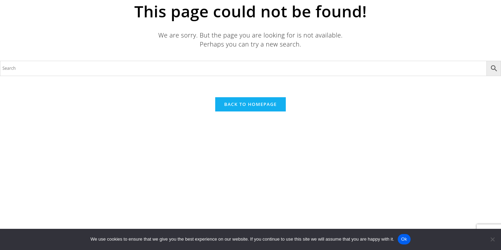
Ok (404, 239)
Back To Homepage (250, 104)
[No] (492, 239)
